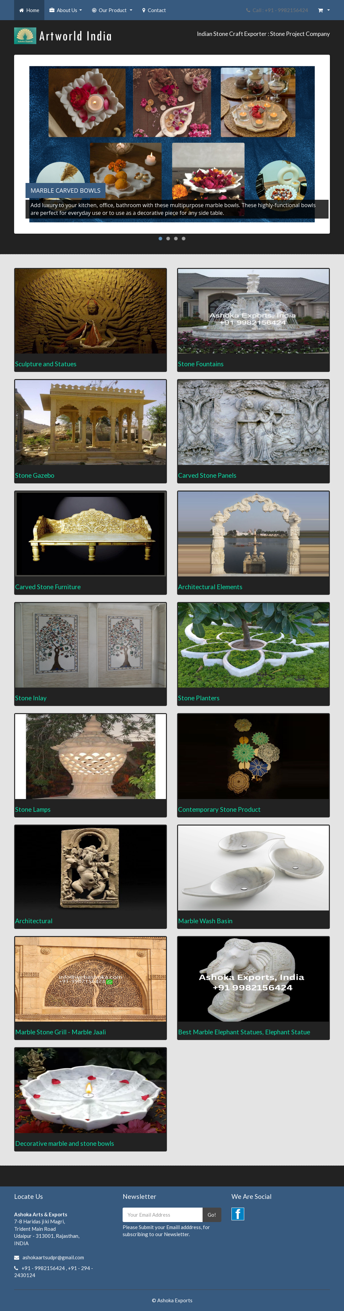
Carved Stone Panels (207, 475)
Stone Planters (199, 698)
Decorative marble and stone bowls (64, 1143)
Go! (212, 1215)
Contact (154, 10)
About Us (66, 12)
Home (29, 10)
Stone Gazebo (34, 475)
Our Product (113, 12)
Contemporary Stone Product (219, 809)
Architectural (33, 921)
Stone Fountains (201, 364)
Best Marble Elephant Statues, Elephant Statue (244, 1032)
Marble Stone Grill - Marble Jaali (60, 1032)
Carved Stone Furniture (48, 587)
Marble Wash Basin (205, 921)
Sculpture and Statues (46, 364)
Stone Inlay (31, 698)
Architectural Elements (210, 587)
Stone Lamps (33, 809)
